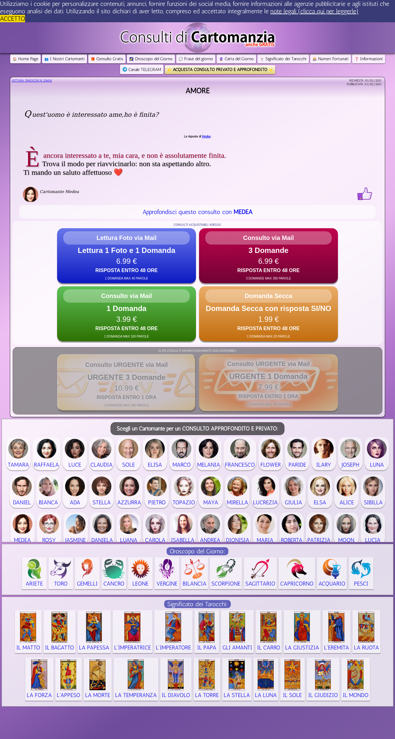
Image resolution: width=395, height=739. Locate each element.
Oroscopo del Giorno (151, 58)
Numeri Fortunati (330, 58)
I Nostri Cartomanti (64, 58)
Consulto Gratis (107, 58)
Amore (197, 90)
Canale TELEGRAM (142, 69)
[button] (126, 255)
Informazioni (369, 58)
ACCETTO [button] (12, 18)
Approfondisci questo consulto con (197, 212)
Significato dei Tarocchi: (197, 604)
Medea (206, 136)
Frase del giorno (196, 58)
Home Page (25, 58)
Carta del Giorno (236, 58)
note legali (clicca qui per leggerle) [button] (314, 11)
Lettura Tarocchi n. (32, 80)
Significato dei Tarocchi (283, 58)
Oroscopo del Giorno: (197, 551)
